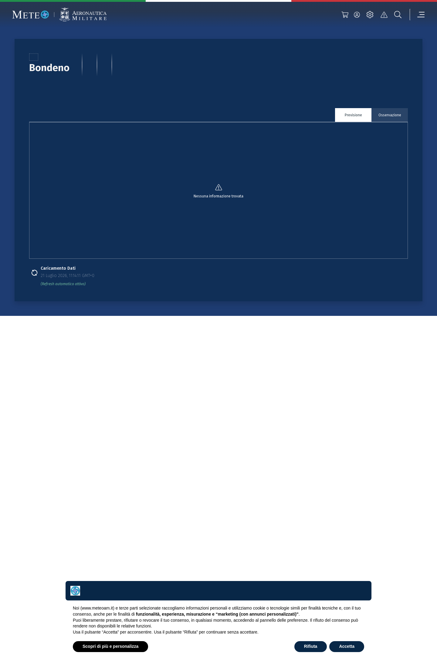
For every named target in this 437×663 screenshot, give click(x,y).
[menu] (417, 15)
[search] (397, 15)
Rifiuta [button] (310, 646)
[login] (357, 15)
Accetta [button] (346, 646)
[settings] (369, 15)
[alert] (383, 15)
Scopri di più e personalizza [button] (110, 646)
